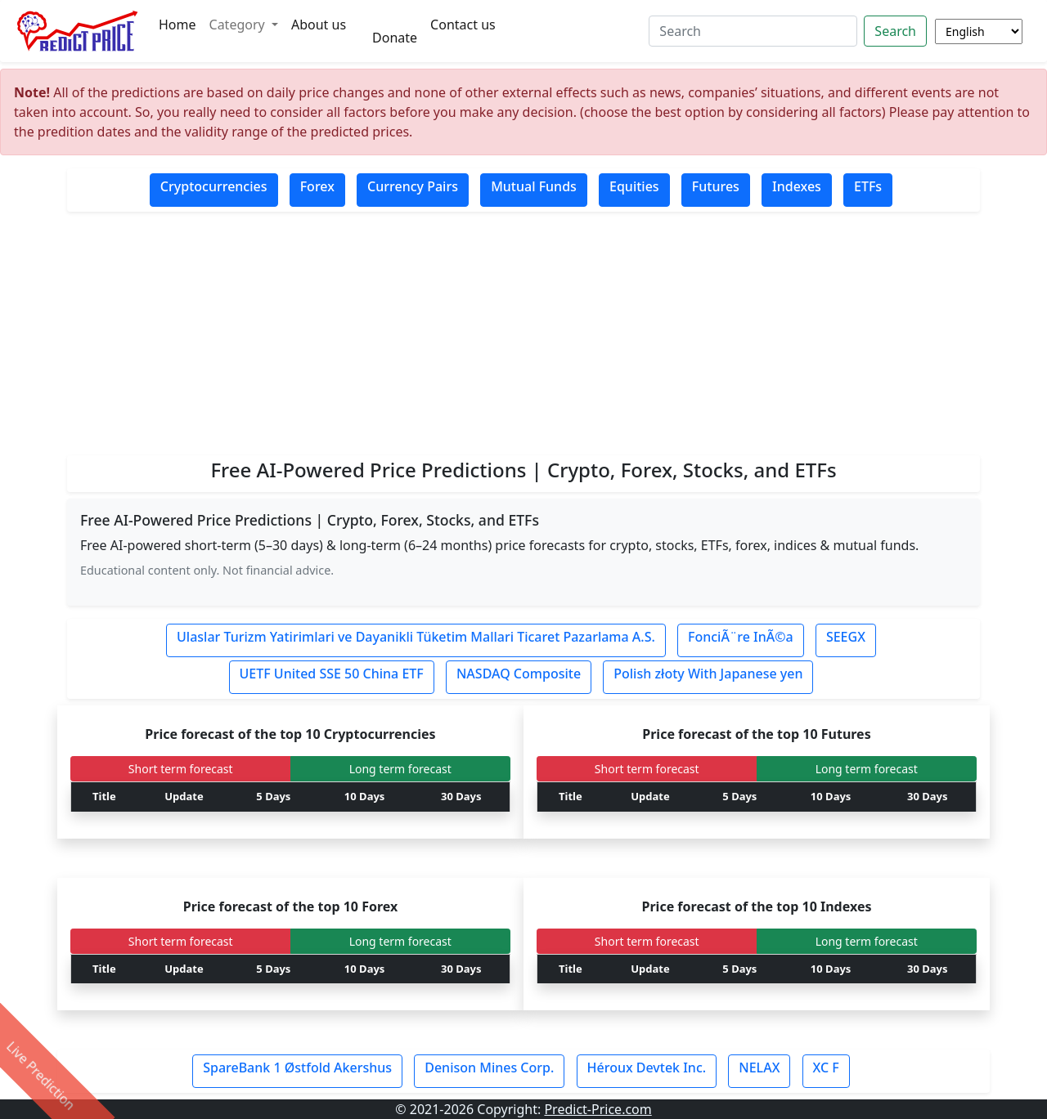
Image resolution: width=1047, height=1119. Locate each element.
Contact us (463, 25)
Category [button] (238, 25)
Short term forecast (180, 769)
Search (895, 31)
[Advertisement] (523, 334)
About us (318, 25)
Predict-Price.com (597, 1109)
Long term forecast (400, 769)
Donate (394, 38)
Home (177, 25)
